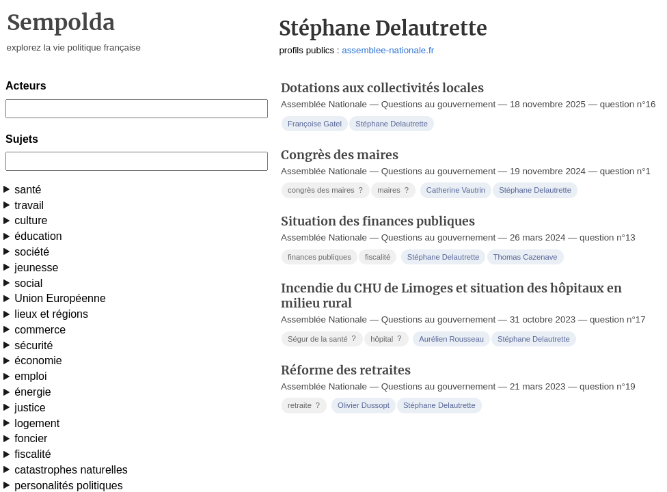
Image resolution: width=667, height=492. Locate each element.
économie (38, 360)
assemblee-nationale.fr (388, 50)
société (31, 252)
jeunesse (36, 267)
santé (27, 189)
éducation (38, 236)
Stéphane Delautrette (391, 124)
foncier (30, 438)
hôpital (387, 338)
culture (30, 220)
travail (29, 205)
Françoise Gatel (315, 124)
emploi (30, 376)
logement (36, 423)
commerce (40, 330)
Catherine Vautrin (455, 190)
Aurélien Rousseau (451, 339)
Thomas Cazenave (525, 257)
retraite (305, 405)
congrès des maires (326, 190)
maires (394, 190)
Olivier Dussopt (364, 405)
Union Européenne (59, 298)
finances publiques (319, 257)
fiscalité (32, 454)
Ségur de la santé (323, 338)
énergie (32, 392)
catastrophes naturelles (70, 470)
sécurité (33, 345)
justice (29, 407)
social (28, 283)
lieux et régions (51, 314)
